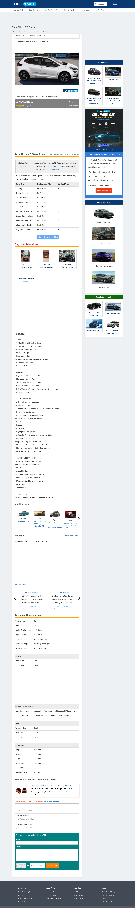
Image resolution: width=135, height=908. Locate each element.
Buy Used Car (34, 10)
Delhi (47, 902)
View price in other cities (48, 237)
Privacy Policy (110, 902)
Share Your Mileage (72, 536)
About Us (104, 895)
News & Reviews (43, 36)
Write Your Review (51, 801)
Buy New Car (85, 10)
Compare (72, 102)
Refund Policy (110, 892)
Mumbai (48, 892)
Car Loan (21, 895)
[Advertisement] (67, 19)
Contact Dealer (31, 606)
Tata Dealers (20, 584)
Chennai (48, 895)
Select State (100, 4)
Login (115, 4)
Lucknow (54, 902)
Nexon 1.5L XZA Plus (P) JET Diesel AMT (39, 523)
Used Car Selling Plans (25, 892)
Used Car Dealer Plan (51, 10)
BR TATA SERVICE (63, 592)
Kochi (55, 895)
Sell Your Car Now (104, 190)
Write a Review (74, 106)
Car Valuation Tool (52, 169)
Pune (54, 892)
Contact (111, 895)
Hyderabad (57, 899)
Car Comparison (79, 895)
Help (103, 892)
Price (18, 36)
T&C (103, 902)
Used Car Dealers (69, 10)
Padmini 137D (23, 521)
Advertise (105, 899)
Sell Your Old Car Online (104, 149)
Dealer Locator (78, 899)
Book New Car (78, 892)
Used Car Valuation (24, 902)
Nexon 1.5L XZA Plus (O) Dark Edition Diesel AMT (70, 526)
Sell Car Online (19, 10)
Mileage (25, 36)
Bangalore (49, 899)
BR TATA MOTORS (31, 592)
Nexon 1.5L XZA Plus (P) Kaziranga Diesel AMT (55, 526)
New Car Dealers (100, 10)
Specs (32, 36)
